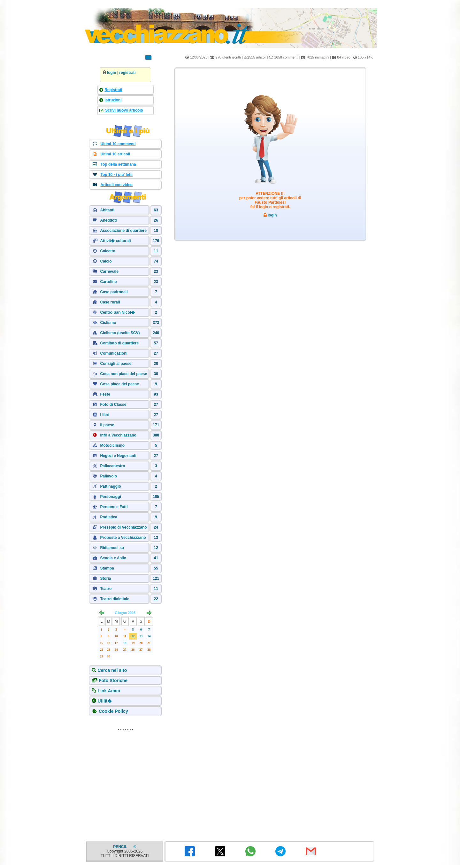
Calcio (105, 261)
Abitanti (107, 210)
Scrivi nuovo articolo (123, 110)
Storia (105, 578)
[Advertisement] (125, 773)
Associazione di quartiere (123, 230)
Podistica (108, 517)
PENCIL (120, 847)
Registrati (113, 90)
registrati (127, 72)
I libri (104, 415)
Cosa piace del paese (119, 384)
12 (132, 636)
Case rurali (110, 302)
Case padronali (113, 292)
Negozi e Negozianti (118, 455)
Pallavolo (108, 476)
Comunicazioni (113, 353)
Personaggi (110, 496)
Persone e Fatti (113, 507)
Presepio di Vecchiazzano (123, 527)
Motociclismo (112, 445)
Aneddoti (108, 220)
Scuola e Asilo (113, 558)
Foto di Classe (113, 404)
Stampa (107, 568)
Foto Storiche (113, 680)
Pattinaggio (110, 486)
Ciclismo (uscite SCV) (120, 333)
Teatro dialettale (114, 599)
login (111, 72)
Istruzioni (112, 100)
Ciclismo (108, 322)
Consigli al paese (115, 363)
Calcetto (107, 251)
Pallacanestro (112, 466)
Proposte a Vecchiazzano (123, 537)
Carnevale (109, 271)
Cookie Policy (113, 711)
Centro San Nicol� (117, 312)
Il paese (107, 425)
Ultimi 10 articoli (115, 154)
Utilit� (104, 701)
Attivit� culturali (115, 241)
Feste (105, 394)
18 (124, 643)
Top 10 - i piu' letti (116, 174)
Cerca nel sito (112, 670)
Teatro (105, 588)
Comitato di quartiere (119, 343)
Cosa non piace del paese (123, 374)
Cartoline (108, 281)
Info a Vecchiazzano (118, 435)
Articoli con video (116, 185)
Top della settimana (118, 164)
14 (149, 636)
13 (140, 636)
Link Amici (108, 690)
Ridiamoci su (112, 548)
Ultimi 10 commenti (117, 144)
